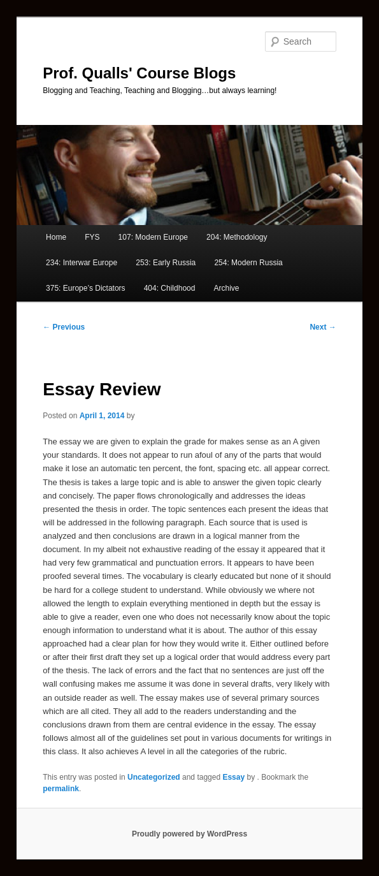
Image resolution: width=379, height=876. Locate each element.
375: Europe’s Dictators (85, 288)
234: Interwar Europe (81, 262)
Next (323, 327)
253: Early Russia (166, 262)
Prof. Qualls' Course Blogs (139, 73)
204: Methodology (236, 237)
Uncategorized (153, 777)
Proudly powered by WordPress (189, 833)
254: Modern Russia (248, 262)
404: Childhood (170, 288)
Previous (64, 327)
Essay (233, 777)
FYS (92, 237)
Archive (227, 288)
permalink (61, 788)
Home (56, 237)
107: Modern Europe (153, 237)
